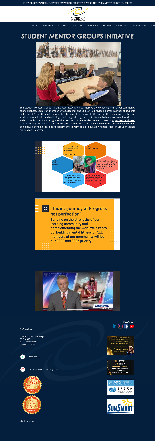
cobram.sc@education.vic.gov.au (43, 369)
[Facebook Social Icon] (126, 326)
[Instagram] (120, 326)
